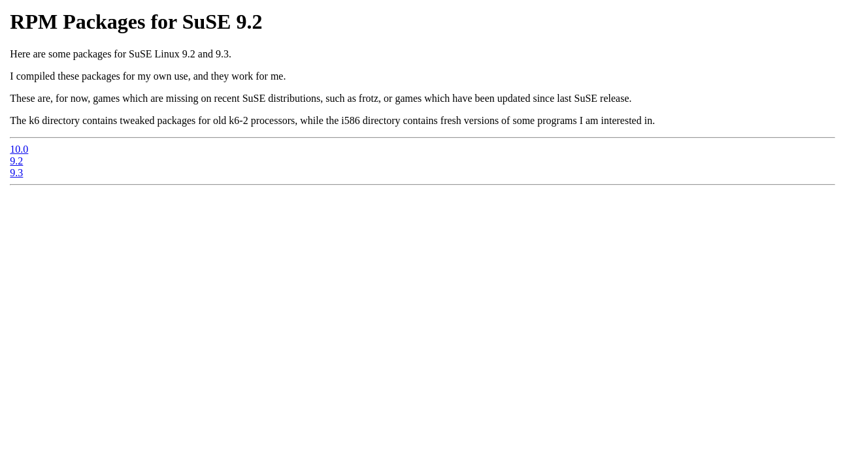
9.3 (16, 172)
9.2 (16, 160)
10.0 (19, 149)
